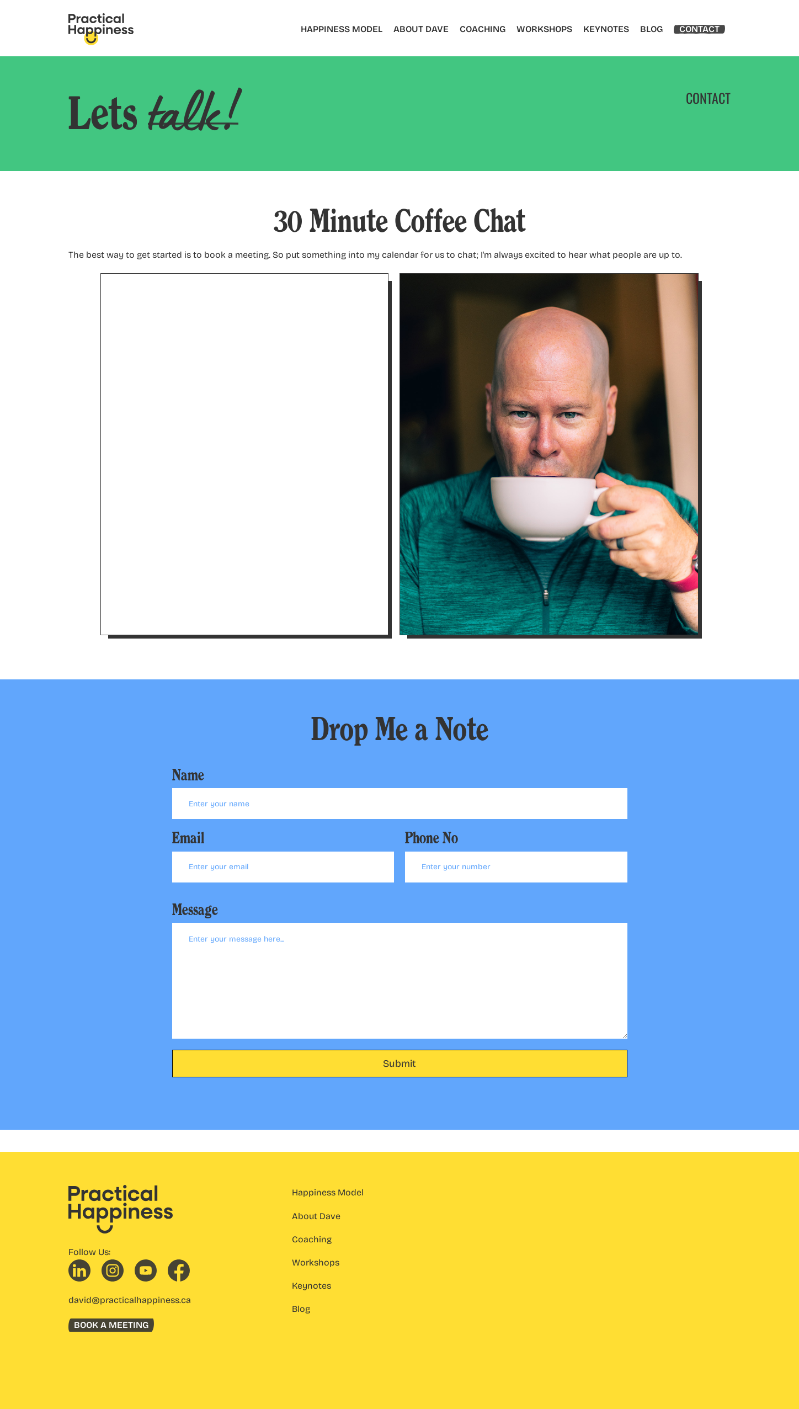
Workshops (315, 1262)
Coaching (312, 1239)
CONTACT (699, 29)
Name (188, 775)
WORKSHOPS (544, 29)
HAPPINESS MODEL (341, 29)
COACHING (482, 29)
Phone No (431, 838)
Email (188, 838)
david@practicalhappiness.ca (129, 1300)
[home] (101, 29)
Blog (301, 1309)
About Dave (316, 1216)
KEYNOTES (606, 29)
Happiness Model (328, 1192)
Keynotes (311, 1285)
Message (195, 910)
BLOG (651, 29)
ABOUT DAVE (421, 29)
